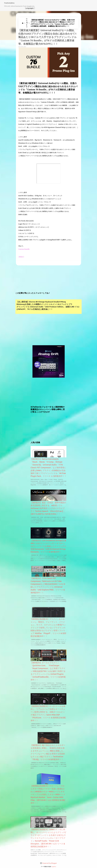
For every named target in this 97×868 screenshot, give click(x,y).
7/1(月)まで (27, 23)
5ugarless (53, 865)
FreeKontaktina (12, 2)
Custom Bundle (24, 248)
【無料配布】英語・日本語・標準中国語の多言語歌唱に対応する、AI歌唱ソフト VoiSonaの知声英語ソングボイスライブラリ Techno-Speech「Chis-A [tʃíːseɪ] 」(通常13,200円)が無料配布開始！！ (48, 507)
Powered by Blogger (48, 862)
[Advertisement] (48, 277)
